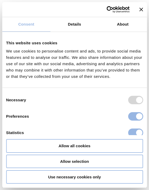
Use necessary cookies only (74, 177)
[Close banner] (141, 9)
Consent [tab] (26, 24)
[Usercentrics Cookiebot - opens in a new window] (106, 9)
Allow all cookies (74, 146)
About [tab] (123, 24)
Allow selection (74, 161)
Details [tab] (74, 24)
